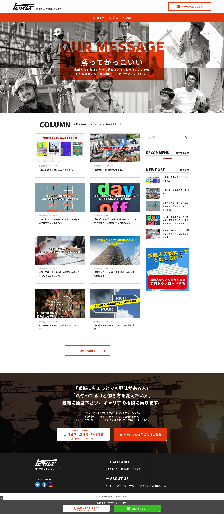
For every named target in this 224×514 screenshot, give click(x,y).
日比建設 (126, 17)
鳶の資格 (113, 17)
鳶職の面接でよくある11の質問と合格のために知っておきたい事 (176, 234)
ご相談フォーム (159, 485)
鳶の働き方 (98, 17)
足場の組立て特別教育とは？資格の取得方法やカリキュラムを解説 (176, 206)
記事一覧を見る (88, 350)
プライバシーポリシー (127, 485)
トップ (111, 485)
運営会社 (144, 485)
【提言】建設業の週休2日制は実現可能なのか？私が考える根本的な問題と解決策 (176, 220)
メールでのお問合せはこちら (140, 434)
